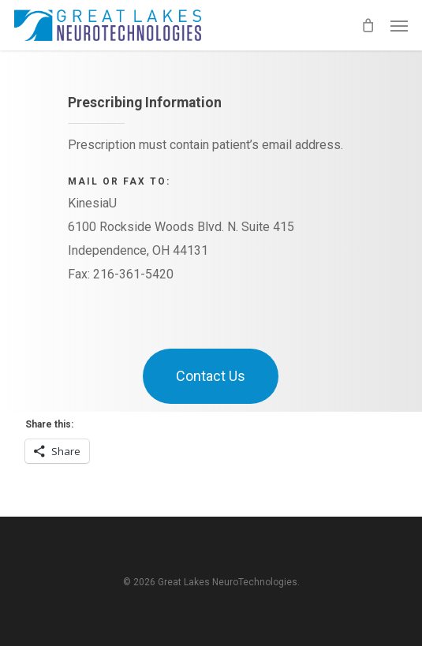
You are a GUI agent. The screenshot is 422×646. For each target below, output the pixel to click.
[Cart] (368, 25)
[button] (399, 25)
